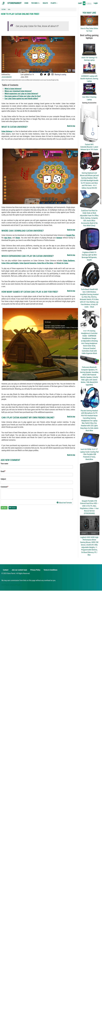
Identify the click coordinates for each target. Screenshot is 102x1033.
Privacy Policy (35, 570)
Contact (5, 570)
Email (3, 471)
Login (96, 3)
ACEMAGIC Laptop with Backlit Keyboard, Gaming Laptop (89, 78)
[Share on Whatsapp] (48, 75)
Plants (54, 3)
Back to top (71, 126)
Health (45, 3)
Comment (4, 487)
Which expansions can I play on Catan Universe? (21, 94)
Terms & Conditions (50, 570)
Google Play (70, 235)
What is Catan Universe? (13, 89)
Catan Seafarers (69, 261)
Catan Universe (6, 131)
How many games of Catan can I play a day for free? (23, 96)
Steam (17, 238)
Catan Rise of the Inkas (45, 263)
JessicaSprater (6, 77)
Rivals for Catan (62, 263)
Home (26, 3)
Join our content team (19, 570)
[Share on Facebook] (41, 75)
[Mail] (52, 75)
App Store (7, 238)
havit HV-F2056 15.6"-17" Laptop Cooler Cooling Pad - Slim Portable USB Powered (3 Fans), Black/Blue (89, 454)
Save (4, 508)
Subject (3, 479)
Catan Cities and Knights (10, 263)
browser (59, 238)
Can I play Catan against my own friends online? (21, 99)
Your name (4, 463)
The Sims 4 (35, 3)
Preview (12, 508)
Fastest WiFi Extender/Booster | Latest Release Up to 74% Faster (89, 146)
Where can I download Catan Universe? (18, 91)
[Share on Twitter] (45, 75)
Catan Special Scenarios (27, 263)
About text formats (64, 503)
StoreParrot (14, 3)
